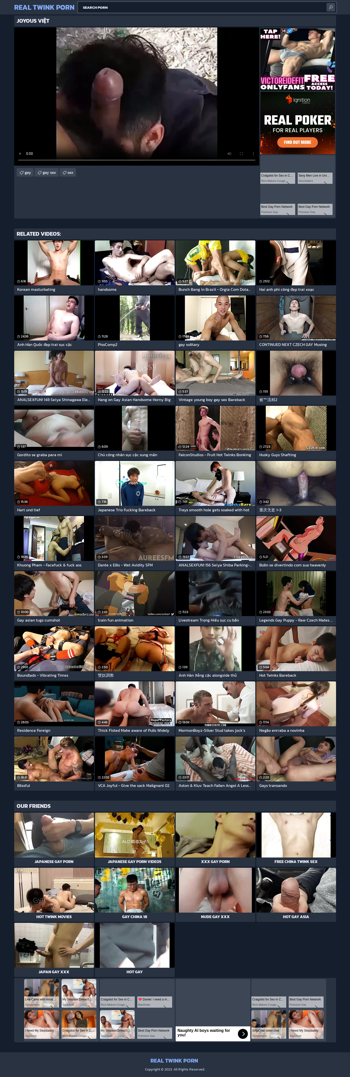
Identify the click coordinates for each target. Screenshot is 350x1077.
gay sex (49, 172)
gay (28, 172)
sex (70, 172)
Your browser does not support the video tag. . (136, 96)
